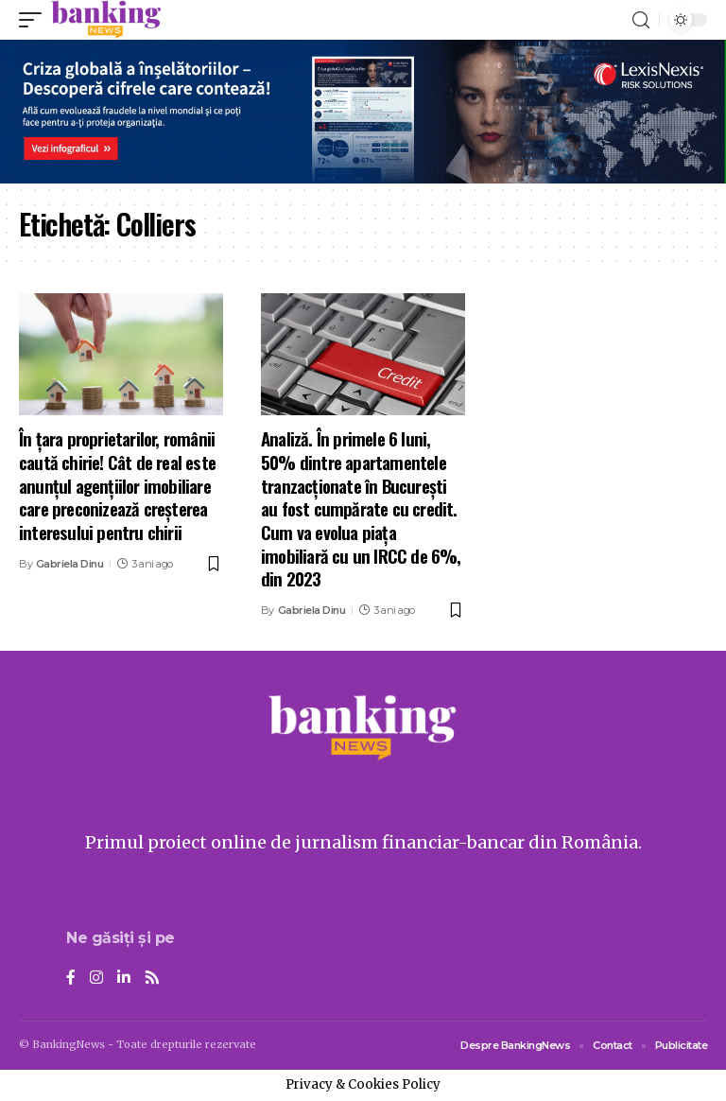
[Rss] (152, 978)
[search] (641, 20)
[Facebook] (71, 978)
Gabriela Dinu (70, 563)
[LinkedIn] (123, 978)
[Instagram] (96, 978)
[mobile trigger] (35, 20)
